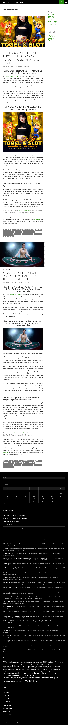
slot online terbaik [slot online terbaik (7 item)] (37, 678)
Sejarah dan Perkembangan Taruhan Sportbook (15, 525)
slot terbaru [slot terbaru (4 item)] (11, 681)
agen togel (7, 229)
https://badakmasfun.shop (15, 597)
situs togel (18, 234)
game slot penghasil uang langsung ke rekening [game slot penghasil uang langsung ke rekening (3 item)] (52, 664)
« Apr (4, 504)
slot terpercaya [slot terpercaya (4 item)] (19, 681)
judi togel (37, 219)
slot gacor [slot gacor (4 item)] (28, 671)
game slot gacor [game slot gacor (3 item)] (20, 664)
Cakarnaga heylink (11, 625)
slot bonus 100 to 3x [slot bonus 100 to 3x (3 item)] (23, 667)
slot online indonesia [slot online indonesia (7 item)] (49, 673)
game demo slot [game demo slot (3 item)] (59, 662)
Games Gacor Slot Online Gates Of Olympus (15, 518)
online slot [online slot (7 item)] (26, 666)
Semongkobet (9, 650)
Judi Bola (50, 35)
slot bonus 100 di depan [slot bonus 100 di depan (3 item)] (14, 667)
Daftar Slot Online (24, 210)
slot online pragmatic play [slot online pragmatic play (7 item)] (29, 675)
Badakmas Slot (13, 640)
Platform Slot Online (20, 433)
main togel (19, 231)
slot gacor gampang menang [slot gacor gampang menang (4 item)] (46, 671)
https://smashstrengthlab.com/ (16, 558)
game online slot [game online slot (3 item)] (6, 664)
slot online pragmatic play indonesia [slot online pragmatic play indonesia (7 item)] (16, 678)
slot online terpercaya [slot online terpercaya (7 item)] (52, 678)
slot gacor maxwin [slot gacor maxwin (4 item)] (8, 673)
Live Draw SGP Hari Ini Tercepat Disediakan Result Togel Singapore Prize (21, 57)
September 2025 (52, 26)
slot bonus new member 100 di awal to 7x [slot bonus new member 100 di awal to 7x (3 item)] (11, 669)
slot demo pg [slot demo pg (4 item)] (46, 669)
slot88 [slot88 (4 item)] (58, 666)
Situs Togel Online (15, 294)
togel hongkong (27, 234)
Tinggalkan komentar (22, 66)
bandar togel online (28, 229)
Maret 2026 (51, 16)
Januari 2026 (51, 19)
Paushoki (12, 539)
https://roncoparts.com (9, 572)
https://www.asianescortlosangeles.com (18, 616)
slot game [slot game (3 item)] (15, 673)
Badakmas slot (7, 553)
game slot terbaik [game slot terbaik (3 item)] (6, 666)
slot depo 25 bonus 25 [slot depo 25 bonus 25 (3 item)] (55, 669)
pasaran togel (8, 234)
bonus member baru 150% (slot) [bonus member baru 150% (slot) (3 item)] (21, 662)
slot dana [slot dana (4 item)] (40, 669)
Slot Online (51, 38)
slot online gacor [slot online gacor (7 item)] (35, 673)
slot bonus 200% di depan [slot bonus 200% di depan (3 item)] (33, 667)
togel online (38, 234)
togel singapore (8, 236)
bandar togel (16, 229)
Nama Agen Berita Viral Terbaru (14, 2)
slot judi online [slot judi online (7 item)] (22, 673)
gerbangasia (9, 606)
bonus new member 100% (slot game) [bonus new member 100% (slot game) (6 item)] (42, 662)
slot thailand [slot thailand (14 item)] (30, 680)
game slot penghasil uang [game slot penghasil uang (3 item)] (36, 664)
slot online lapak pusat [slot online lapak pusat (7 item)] (11, 675)
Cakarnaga (13, 544)
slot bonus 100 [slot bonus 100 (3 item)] (6, 667)
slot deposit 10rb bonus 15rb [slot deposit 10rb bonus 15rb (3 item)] (9, 671)
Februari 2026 (52, 18)
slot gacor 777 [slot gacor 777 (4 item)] (35, 671)
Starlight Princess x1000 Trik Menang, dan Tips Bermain (18, 528)
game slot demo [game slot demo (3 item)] (13, 664)
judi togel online (8, 231)
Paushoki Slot (6, 548)
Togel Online (6, 50)
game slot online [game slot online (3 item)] (27, 664)
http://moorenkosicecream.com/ (14, 587)
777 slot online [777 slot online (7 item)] (8, 662)
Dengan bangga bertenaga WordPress (11, 722)
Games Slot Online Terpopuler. (11, 521)
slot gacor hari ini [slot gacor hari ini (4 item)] (59, 671)
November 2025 (52, 22)
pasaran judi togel (29, 231)
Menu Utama (66, 2)
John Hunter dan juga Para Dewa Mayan (14, 515)
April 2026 (51, 14)
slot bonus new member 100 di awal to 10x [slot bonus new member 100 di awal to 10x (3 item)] (29, 669)
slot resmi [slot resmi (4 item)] (5, 681)
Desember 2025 (52, 21)
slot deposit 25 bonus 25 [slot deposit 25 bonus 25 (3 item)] (20, 671)
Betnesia (5, 563)
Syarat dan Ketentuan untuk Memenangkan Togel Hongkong (20, 276)
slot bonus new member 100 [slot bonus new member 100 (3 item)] (45, 667)
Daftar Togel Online (12, 76)
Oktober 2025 (52, 24)
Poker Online (51, 36)
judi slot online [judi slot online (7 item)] (15, 666)
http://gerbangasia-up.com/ (13, 592)
